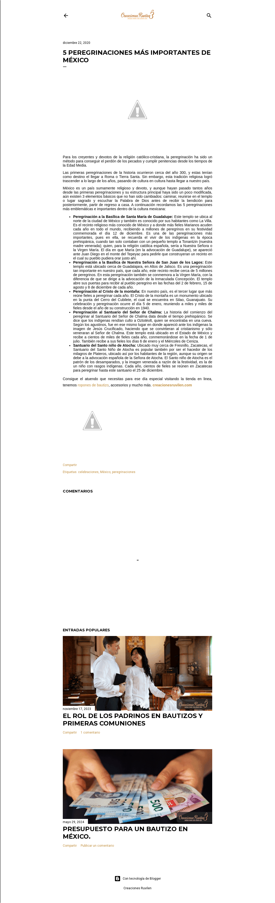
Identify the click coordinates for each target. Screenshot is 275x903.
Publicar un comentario (97, 845)
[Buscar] (209, 14)
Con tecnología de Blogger (137, 878)
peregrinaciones (123, 472)
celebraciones (88, 472)
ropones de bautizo (93, 385)
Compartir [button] (70, 465)
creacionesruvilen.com (172, 385)
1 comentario (90, 732)
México (105, 472)
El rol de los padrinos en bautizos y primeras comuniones (133, 719)
